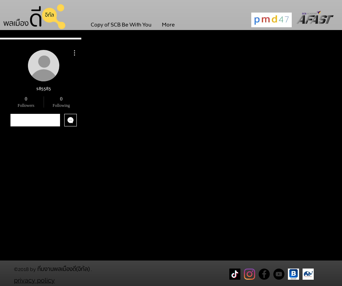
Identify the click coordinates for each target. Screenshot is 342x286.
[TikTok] (234, 274)
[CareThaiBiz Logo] (308, 274)
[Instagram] (249, 274)
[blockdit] (293, 274)
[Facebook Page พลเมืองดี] (264, 274)
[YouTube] (278, 274)
